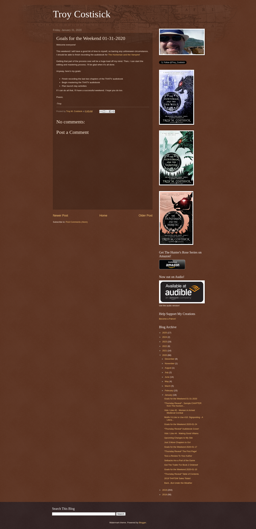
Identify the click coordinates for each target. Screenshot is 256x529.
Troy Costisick (82, 14)
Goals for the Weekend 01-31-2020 (180, 398)
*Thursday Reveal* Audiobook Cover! (181, 429)
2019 (165, 490)
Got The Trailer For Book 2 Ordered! (181, 465)
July (167, 372)
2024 (165, 337)
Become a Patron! (167, 319)
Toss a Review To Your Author (178, 456)
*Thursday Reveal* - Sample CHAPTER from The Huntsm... (182, 404)
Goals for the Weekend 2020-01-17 (180, 447)
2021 (165, 350)
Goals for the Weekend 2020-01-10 (180, 469)
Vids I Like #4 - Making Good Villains (181, 433)
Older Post (145, 215)
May (167, 381)
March (168, 386)
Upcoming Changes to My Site (178, 438)
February (169, 390)
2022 (165, 346)
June (167, 377)
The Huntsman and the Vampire (123, 54)
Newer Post (60, 215)
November (170, 363)
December (170, 359)
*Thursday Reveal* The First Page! (180, 451)
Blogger (142, 522)
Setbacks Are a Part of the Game (179, 460)
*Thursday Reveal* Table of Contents (181, 474)
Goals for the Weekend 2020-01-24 (180, 424)
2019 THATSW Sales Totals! (177, 478)
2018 (165, 494)
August (168, 368)
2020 (165, 355)
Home (103, 215)
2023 (165, 341)
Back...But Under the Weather (178, 483)
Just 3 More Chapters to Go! (177, 442)
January (169, 395)
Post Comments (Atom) (77, 222)
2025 (165, 332)
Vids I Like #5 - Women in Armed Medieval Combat (179, 411)
